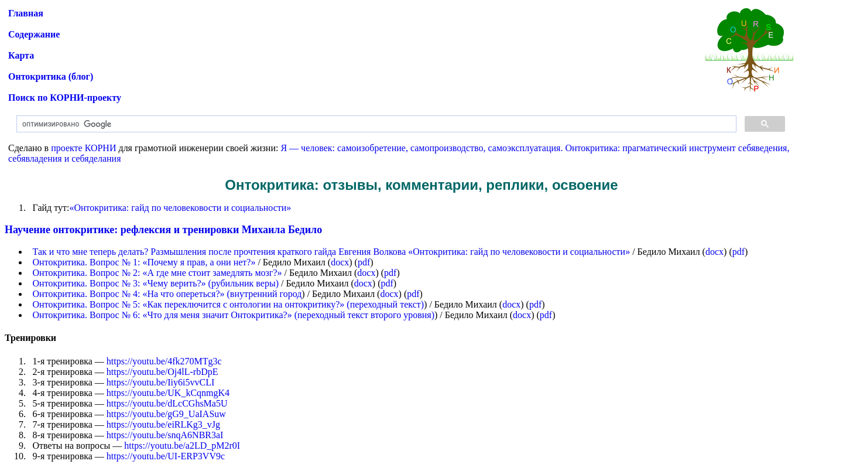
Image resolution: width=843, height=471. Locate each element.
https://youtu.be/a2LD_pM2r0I (182, 445)
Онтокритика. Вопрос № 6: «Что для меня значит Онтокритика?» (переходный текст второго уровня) (233, 315)
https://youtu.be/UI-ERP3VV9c (166, 456)
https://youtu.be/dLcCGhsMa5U (167, 403)
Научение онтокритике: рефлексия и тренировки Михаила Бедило (163, 230)
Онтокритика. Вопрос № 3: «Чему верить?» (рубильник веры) (156, 283)
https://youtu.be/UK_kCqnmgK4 (168, 393)
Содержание (34, 34)
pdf (738, 252)
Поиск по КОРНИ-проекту (64, 98)
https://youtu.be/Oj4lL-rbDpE (162, 372)
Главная (25, 13)
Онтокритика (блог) (50, 76)
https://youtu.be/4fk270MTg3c (164, 361)
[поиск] (375, 124)
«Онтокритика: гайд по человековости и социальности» (180, 208)
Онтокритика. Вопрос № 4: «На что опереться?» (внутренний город (167, 294)
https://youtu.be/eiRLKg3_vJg (163, 424)
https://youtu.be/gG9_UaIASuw (166, 414)
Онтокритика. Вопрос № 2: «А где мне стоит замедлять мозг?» (157, 273)
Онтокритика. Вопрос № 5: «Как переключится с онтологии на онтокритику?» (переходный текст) (228, 304)
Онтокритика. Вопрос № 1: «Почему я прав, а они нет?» (144, 262)
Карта (21, 55)
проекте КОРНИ (83, 148)
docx (714, 252)
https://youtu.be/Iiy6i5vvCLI (160, 382)
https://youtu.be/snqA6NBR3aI (165, 435)
